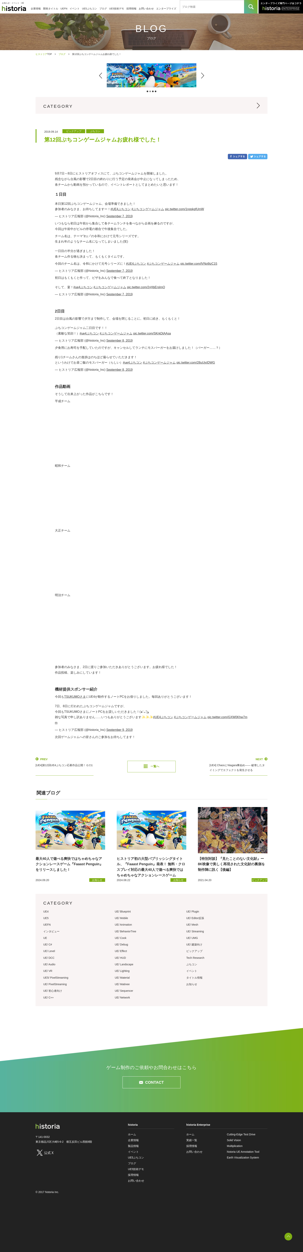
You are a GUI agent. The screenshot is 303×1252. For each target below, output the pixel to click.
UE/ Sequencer (124, 990)
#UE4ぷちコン (121, 209)
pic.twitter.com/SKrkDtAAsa (152, 333)
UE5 (46, 918)
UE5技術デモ (116, 8)
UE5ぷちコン (89, 8)
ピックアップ (194, 951)
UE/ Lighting (122, 970)
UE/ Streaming (195, 931)
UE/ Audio (49, 964)
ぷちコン (191, 964)
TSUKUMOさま (75, 696)
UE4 (46, 911)
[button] (100, 75)
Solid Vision (234, 1140)
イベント (75, 8)
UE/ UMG (192, 937)
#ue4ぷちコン (83, 287)
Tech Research (195, 957)
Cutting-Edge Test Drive (241, 1134)
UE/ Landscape (124, 964)
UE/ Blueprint (123, 911)
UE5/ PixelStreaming (55, 977)
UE (45, 937)
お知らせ (191, 984)
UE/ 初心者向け (52, 990)
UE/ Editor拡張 (195, 918)
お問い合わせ (146, 8)
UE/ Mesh (192, 924)
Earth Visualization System (243, 1157)
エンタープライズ (166, 8)
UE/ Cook (120, 937)
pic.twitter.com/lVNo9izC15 (198, 263)
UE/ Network (122, 997)
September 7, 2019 (119, 216)
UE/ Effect (121, 951)
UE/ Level (49, 951)
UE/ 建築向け (194, 944)
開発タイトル (50, 8)
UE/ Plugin (192, 911)
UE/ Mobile (121, 918)
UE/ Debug (121, 944)
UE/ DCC (48, 957)
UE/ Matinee (122, 984)
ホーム (132, 1134)
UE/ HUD (120, 957)
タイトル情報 (194, 977)
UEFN (63, 8)
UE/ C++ (48, 997)
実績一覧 (191, 1140)
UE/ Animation (123, 924)
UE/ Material (122, 977)
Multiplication (235, 1146)
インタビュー (51, 931)
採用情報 (131, 8)
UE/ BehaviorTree (125, 931)
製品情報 (133, 1146)
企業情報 (36, 8)
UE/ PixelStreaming (55, 984)
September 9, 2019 (119, 729)
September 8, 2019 (119, 340)
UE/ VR (47, 970)
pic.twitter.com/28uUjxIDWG (195, 362)
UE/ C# (47, 944)
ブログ (103, 8)
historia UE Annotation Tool (243, 1151)
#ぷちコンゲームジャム (147, 209)
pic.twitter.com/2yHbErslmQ (146, 287)
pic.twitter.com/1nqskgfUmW (184, 209)
